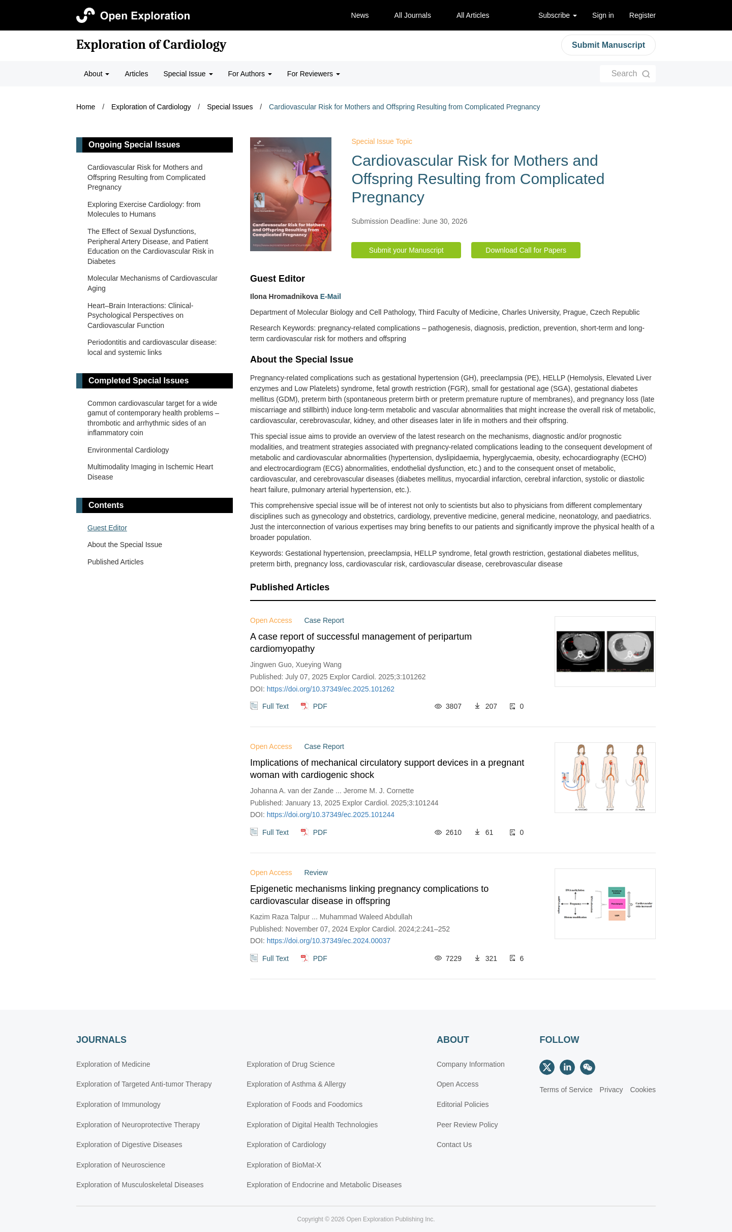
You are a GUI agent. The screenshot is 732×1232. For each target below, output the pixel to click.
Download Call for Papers (525, 250)
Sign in (603, 15)
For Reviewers (313, 74)
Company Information (471, 1064)
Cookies (643, 1090)
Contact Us (454, 1144)
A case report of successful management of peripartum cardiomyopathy (361, 643)
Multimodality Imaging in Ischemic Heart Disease (150, 472)
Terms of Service (565, 1090)
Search (624, 73)
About (96, 74)
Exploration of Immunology (118, 1104)
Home (85, 107)
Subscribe (557, 15)
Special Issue (187, 74)
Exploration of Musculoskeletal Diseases (140, 1185)
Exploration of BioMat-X (284, 1165)
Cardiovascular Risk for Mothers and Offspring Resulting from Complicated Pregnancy (404, 107)
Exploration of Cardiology (151, 44)
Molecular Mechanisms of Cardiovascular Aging (152, 283)
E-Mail (330, 296)
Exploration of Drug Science (291, 1064)
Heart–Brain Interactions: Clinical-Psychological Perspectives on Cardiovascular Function (140, 315)
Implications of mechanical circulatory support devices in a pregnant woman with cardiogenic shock (387, 769)
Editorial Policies (463, 1104)
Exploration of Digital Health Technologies (312, 1125)
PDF (320, 706)
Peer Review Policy (467, 1125)
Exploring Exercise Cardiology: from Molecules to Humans (144, 209)
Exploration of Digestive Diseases (129, 1144)
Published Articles (115, 562)
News (360, 15)
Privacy (611, 1090)
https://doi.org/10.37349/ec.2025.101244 (330, 814)
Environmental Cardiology (128, 450)
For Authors (250, 74)
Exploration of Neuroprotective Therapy (138, 1125)
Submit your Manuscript (406, 250)
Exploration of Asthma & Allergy (296, 1084)
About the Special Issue (124, 544)
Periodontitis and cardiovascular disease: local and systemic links (152, 347)
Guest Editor (107, 528)
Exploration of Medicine (113, 1064)
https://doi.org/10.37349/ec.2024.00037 (329, 941)
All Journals (412, 15)
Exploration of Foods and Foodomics (304, 1104)
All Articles (473, 15)
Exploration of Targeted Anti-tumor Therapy (143, 1084)
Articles (136, 74)
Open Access (458, 1084)
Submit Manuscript (608, 45)
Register (642, 15)
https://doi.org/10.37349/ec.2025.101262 (330, 689)
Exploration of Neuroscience (120, 1165)
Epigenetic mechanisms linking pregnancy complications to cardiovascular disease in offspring (369, 895)
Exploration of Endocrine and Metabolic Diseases (324, 1185)
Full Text (275, 706)
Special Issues (230, 107)
